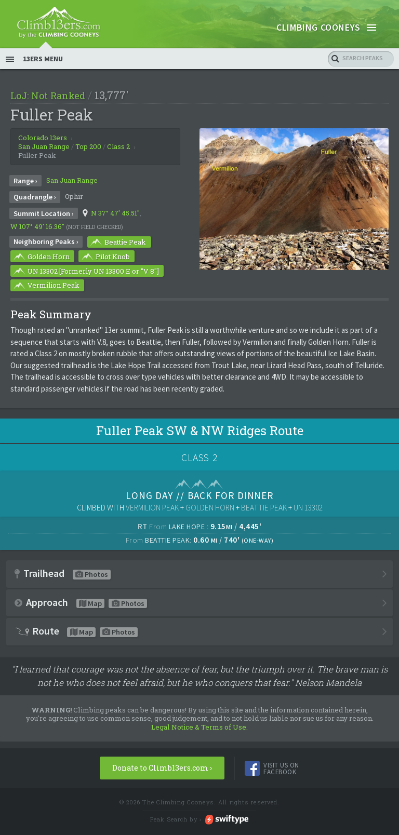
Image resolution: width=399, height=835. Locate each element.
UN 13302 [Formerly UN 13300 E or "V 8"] (85, 278)
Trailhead (63, 580)
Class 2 (118, 153)
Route (76, 638)
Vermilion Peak (45, 293)
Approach (81, 609)
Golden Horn (41, 263)
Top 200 (88, 153)
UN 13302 (308, 515)
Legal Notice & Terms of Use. (199, 734)
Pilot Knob (105, 263)
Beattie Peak (117, 249)
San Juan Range (72, 187)
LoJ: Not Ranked (47, 103)
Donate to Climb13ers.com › (162, 775)
